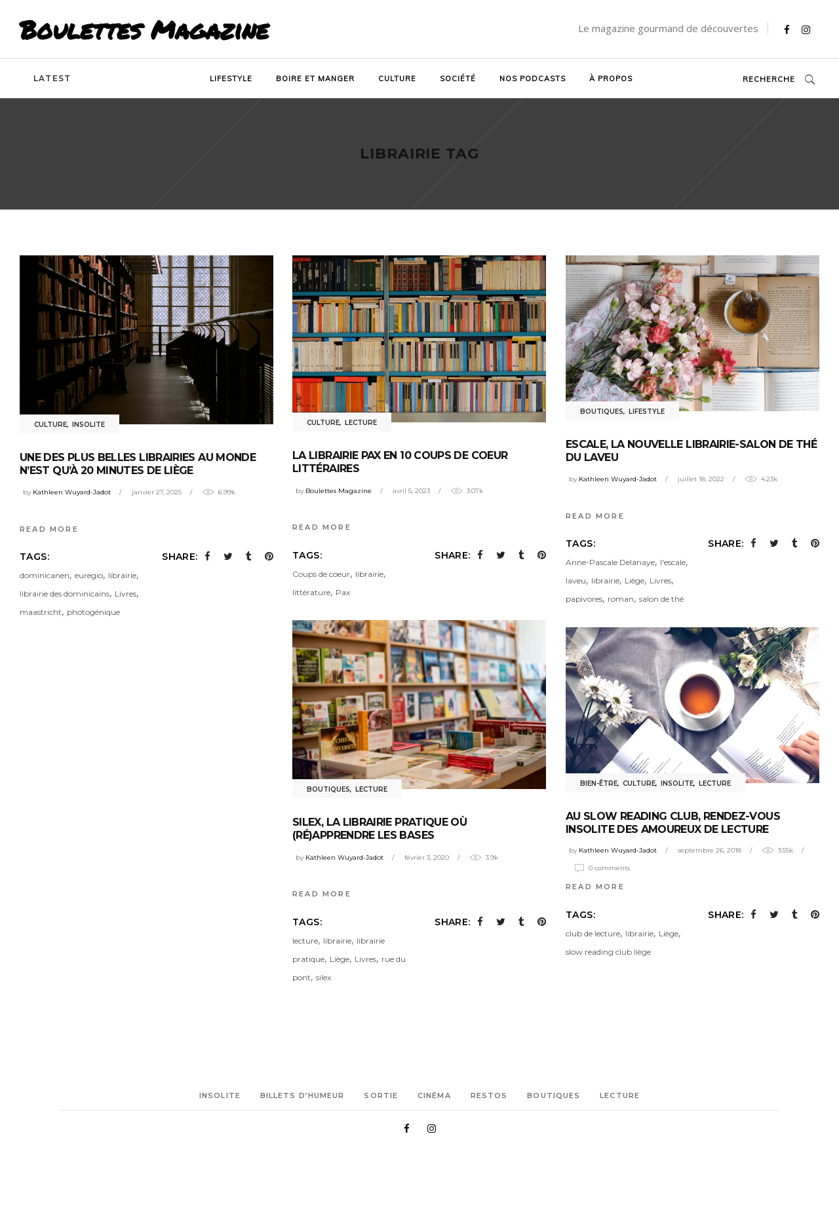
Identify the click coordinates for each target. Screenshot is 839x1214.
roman (621, 599)
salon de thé (661, 599)
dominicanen (44, 575)
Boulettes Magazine (144, 29)
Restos (489, 1095)
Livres (125, 593)
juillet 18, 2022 (701, 479)
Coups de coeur (321, 574)
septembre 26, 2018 (709, 850)
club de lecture (593, 933)
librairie (122, 575)
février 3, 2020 (426, 857)
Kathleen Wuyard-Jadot (72, 492)
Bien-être (598, 783)
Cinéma (434, 1095)
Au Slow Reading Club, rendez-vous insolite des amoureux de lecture (673, 823)
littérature (311, 592)
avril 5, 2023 (411, 491)
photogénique (93, 612)
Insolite (88, 424)
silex (323, 977)
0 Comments (609, 868)
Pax (343, 592)
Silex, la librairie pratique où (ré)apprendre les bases (379, 828)
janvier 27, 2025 (157, 492)
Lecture (361, 422)
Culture (50, 424)
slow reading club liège (608, 952)
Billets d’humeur (302, 1095)
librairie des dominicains (64, 593)
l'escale (673, 562)
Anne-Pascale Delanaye (610, 562)
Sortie (381, 1095)
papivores (584, 599)
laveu (576, 580)
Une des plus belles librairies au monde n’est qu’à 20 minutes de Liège (138, 464)
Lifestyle (647, 411)
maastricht (41, 612)
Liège (634, 580)
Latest (52, 78)
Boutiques (601, 411)
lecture (305, 941)
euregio (89, 575)
